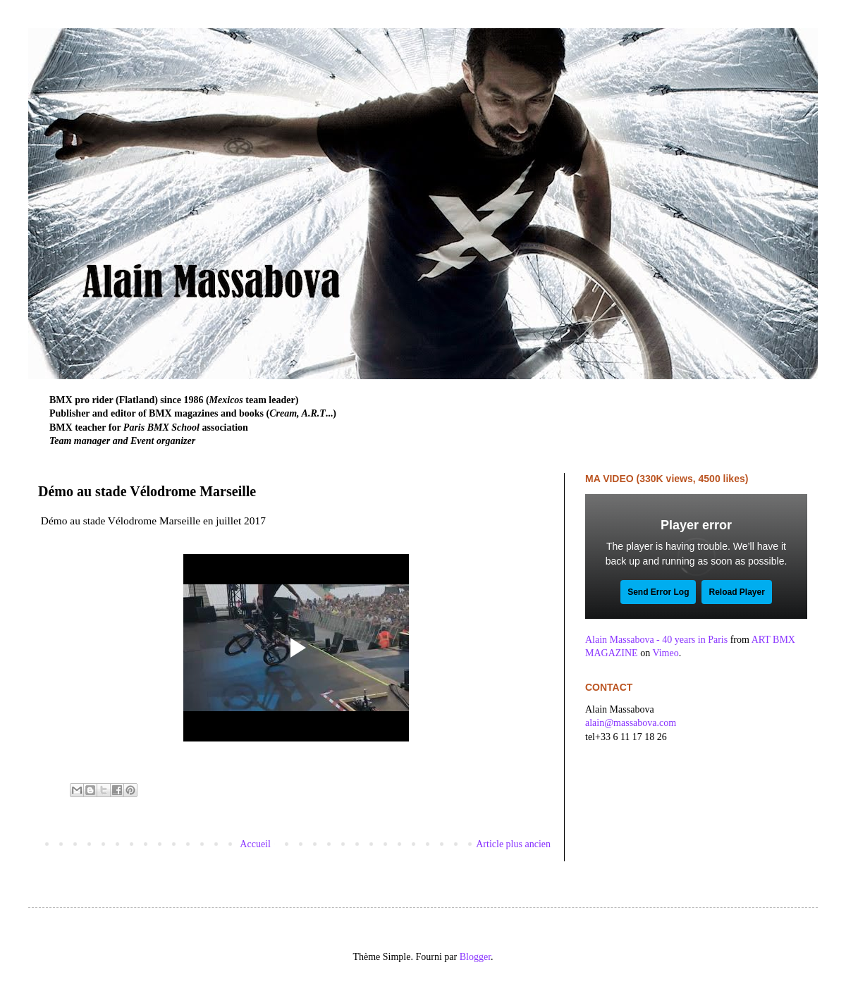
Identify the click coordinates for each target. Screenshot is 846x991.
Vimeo (665, 653)
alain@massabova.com (630, 723)
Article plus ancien (513, 844)
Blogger (475, 957)
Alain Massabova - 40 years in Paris (656, 639)
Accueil (255, 844)
